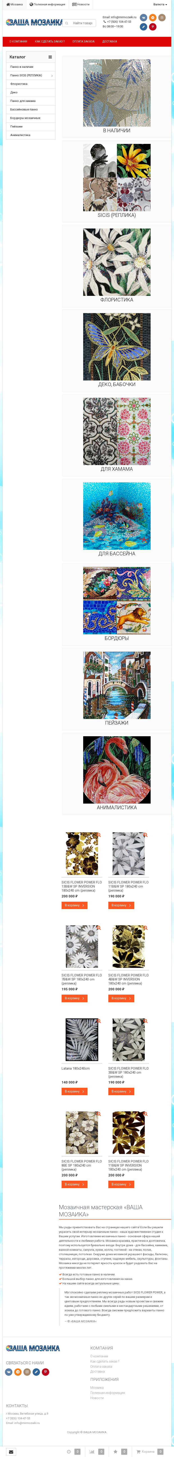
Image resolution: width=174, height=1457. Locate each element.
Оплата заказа (83, 41)
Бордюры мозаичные (25, 118)
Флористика (18, 84)
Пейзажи (16, 126)
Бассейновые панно (24, 109)
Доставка (109, 41)
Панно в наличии (21, 66)
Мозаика (14, 4)
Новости (80, 4)
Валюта (159, 4)
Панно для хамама (23, 101)
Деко (14, 92)
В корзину (74, 905)
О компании (18, 41)
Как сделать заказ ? (50, 41)
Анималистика (20, 135)
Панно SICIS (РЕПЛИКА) (26, 75)
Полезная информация (47, 4)
